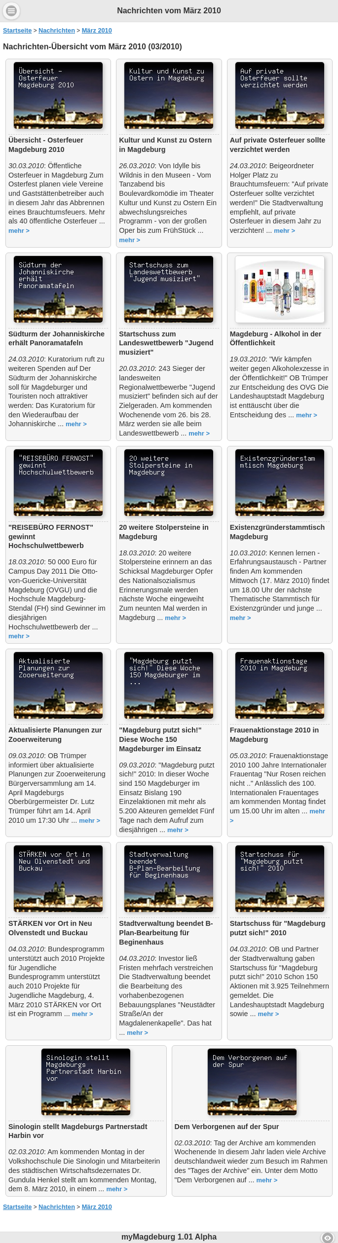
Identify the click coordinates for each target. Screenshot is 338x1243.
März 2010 (97, 30)
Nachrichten (56, 30)
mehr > (19, 230)
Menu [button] (11, 11)
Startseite (17, 30)
